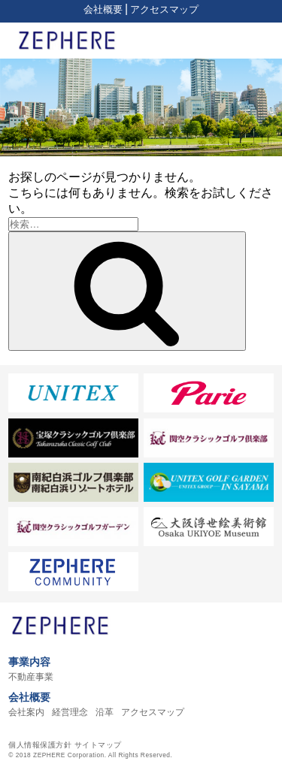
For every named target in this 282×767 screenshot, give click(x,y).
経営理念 (70, 712)
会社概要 (103, 9)
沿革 (105, 712)
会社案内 (26, 712)
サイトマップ (98, 745)
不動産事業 (30, 677)
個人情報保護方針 (39, 745)
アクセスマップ (164, 9)
